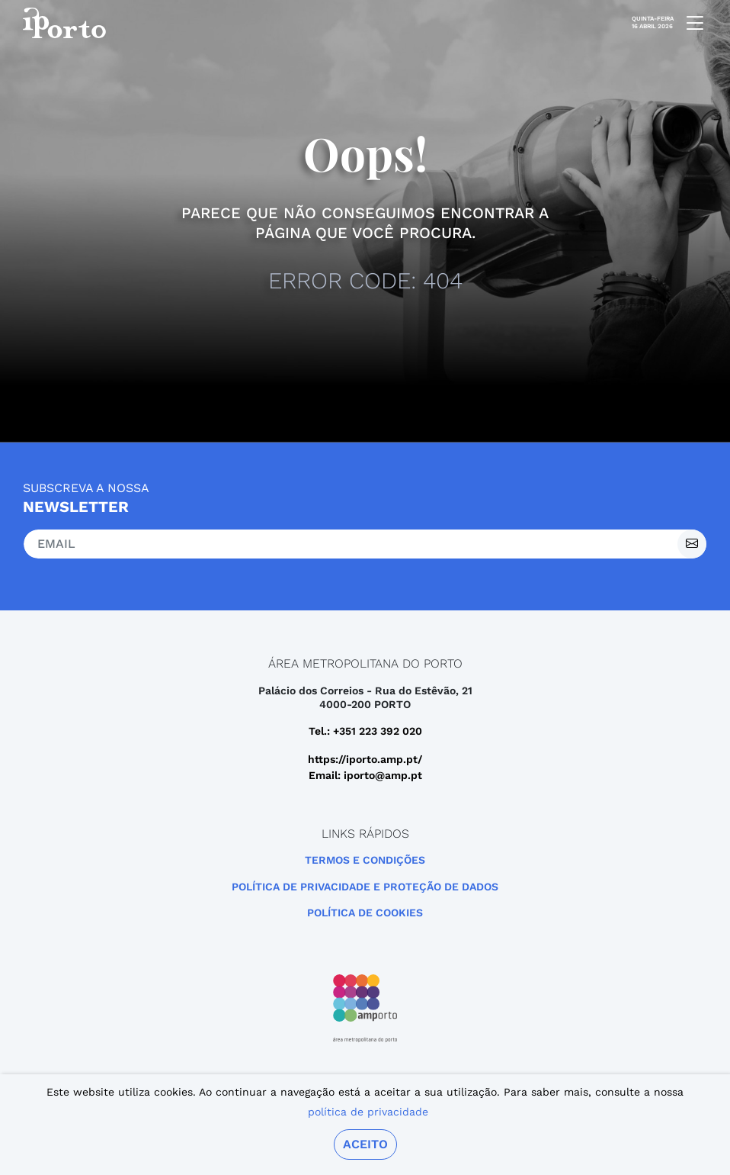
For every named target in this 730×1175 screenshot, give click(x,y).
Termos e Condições (365, 860)
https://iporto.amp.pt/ (365, 759)
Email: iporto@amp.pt (365, 775)
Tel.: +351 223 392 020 (365, 731)
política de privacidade (368, 1112)
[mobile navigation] (690, 23)
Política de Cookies (365, 912)
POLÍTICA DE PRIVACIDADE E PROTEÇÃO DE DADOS (365, 886)
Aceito (365, 1144)
